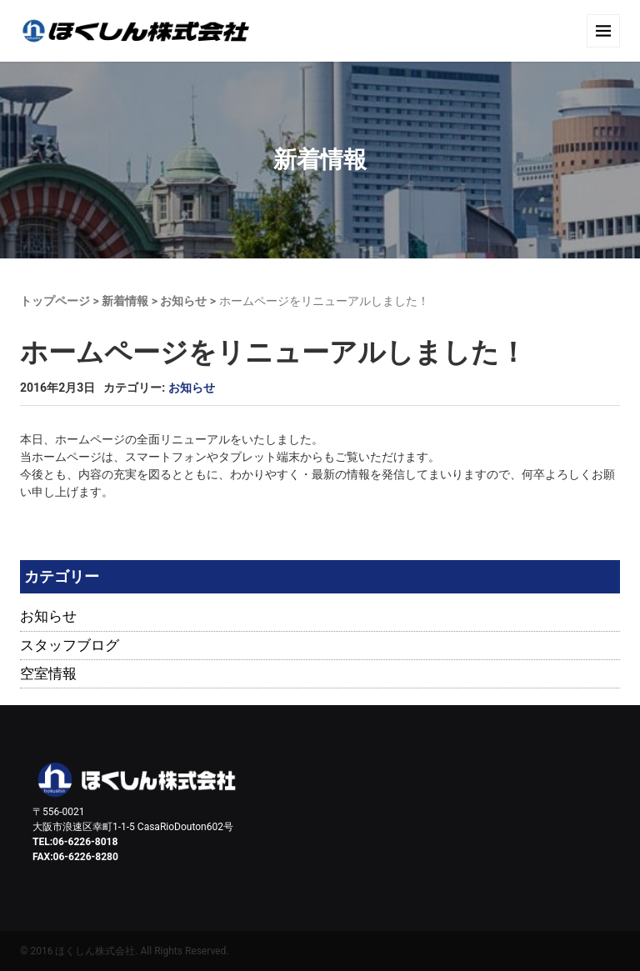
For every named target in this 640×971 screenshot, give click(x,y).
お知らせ (183, 301)
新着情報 (125, 301)
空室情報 (48, 673)
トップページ (55, 301)
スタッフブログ (69, 645)
